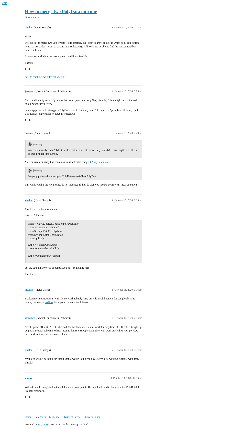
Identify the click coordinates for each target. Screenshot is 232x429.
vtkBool (49, 302)
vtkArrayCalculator (98, 162)
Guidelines (54, 417)
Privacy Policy (92, 417)
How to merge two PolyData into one (61, 11)
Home (28, 417)
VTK (4, 3)
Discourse (43, 424)
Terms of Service (73, 417)
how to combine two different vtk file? (45, 77)
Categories (40, 417)
